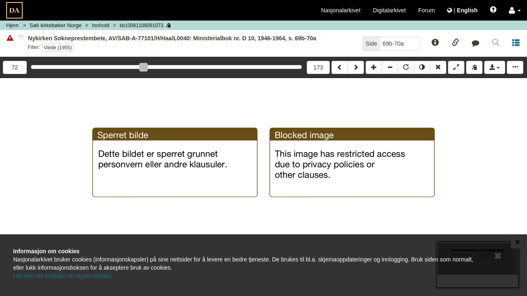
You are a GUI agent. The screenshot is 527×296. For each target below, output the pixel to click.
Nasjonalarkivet (341, 10)
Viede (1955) (58, 48)
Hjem (12, 25)
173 (318, 67)
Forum (426, 10)
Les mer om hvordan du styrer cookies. (63, 276)
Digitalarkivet (389, 10)
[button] (515, 10)
